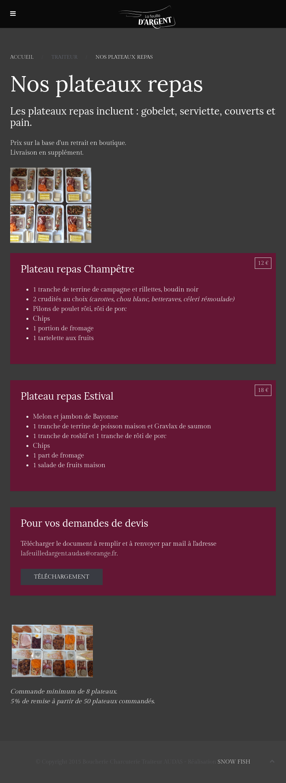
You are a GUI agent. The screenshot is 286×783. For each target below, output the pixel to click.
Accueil (21, 57)
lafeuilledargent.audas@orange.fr (69, 553)
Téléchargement (61, 577)
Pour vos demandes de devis (84, 523)
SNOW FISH (234, 762)
